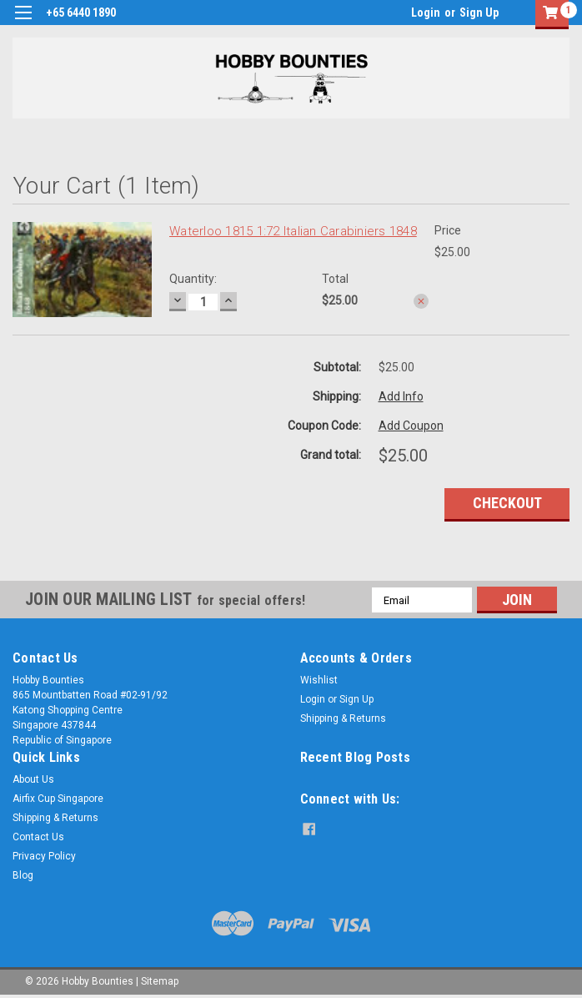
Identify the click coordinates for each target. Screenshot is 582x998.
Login (425, 12)
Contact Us (38, 837)
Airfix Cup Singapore (58, 798)
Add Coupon (411, 425)
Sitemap (159, 981)
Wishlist (319, 680)
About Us (33, 779)
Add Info (401, 396)
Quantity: (193, 278)
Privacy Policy (44, 856)
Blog (23, 875)
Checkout (507, 503)
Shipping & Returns (343, 718)
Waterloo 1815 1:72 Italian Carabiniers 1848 (293, 231)
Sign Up (479, 12)
